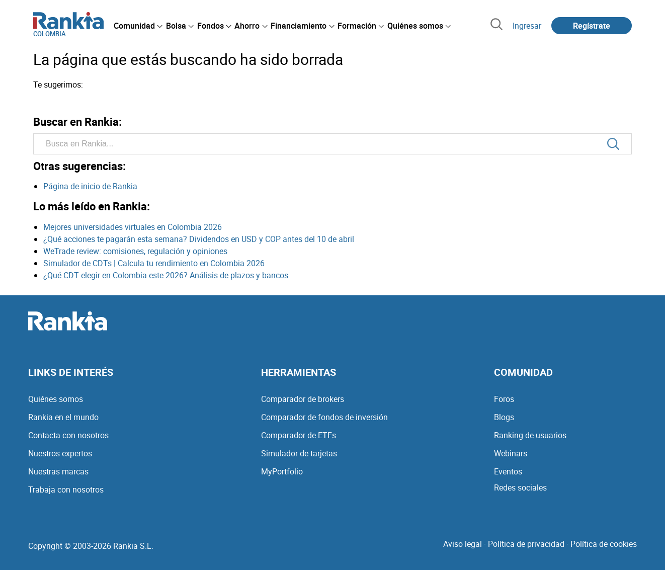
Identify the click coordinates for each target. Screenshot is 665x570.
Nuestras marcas (58, 471)
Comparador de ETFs (298, 435)
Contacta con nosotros (68, 435)
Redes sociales (520, 487)
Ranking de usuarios (530, 435)
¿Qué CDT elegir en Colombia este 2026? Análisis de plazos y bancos (165, 275)
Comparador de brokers (302, 398)
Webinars (510, 453)
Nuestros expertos (60, 453)
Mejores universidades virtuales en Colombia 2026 (132, 226)
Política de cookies (603, 543)
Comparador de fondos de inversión (324, 417)
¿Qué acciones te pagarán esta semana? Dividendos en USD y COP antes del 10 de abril (198, 239)
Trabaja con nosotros (66, 489)
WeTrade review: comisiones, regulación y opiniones (135, 251)
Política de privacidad (526, 543)
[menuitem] (138, 25)
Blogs (504, 417)
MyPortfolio (282, 471)
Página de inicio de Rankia (90, 186)
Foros (504, 398)
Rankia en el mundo (63, 417)
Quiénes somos (55, 398)
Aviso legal (462, 543)
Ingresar (527, 25)
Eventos (508, 471)
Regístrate (591, 25)
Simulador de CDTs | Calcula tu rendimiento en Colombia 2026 (154, 263)
